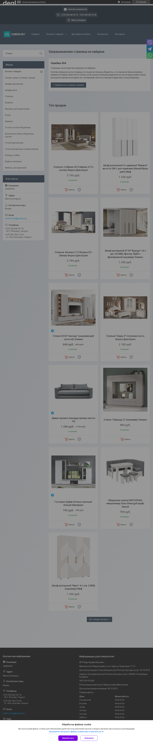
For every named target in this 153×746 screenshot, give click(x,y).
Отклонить (89, 738)
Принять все (68, 738)
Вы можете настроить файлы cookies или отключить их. (75, 731)
